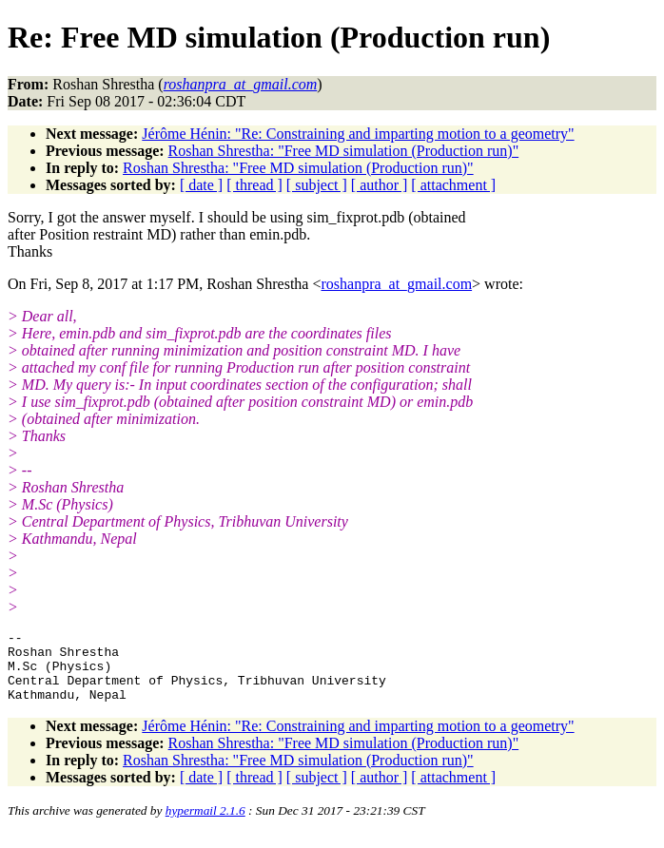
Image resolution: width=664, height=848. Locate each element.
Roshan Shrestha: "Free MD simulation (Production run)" (343, 151)
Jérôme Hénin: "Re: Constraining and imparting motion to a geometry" (358, 133)
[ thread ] (254, 185)
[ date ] (201, 185)
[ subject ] (316, 185)
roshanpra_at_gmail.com (396, 284)
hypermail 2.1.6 (205, 825)
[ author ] (379, 185)
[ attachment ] (453, 185)
